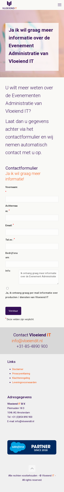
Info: (8, 270)
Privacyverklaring (21, 373)
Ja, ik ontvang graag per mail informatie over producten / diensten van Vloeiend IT (31, 295)
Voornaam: (11, 189)
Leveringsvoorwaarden (24, 382)
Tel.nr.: (10, 239)
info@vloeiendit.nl (27, 341)
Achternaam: (11, 208)
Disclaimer (17, 369)
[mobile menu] (59, 5)
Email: (9, 225)
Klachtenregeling (21, 378)
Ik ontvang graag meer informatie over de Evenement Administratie (39, 277)
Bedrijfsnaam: (11, 255)
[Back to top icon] (32, 468)
